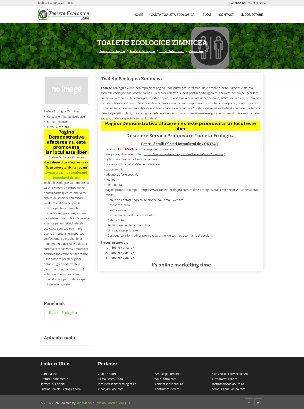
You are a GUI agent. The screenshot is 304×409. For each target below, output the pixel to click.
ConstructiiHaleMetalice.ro (230, 374)
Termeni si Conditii (53, 384)
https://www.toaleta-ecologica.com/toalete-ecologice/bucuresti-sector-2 (189, 190)
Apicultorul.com (165, 379)
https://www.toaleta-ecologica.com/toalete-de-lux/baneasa (183, 154)
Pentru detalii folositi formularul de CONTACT (179, 143)
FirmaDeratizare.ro (225, 379)
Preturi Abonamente (54, 379)
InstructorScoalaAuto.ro (228, 384)
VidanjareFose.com (110, 389)
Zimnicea (196, 51)
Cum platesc (49, 374)
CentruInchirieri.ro (167, 389)
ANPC (123, 403)
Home (138, 15)
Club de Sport (107, 374)
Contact (226, 15)
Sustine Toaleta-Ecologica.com (61, 389)
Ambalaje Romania (167, 374)
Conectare (252, 15)
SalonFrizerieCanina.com (228, 389)
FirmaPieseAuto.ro (110, 379)
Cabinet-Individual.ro (169, 384)
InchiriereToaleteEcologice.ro (117, 384)
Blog (206, 15)
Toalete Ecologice (142, 51)
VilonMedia (84, 403)
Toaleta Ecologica (112, 51)
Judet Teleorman (172, 51)
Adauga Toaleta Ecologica (247, 3)
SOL (130, 403)
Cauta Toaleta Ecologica (173, 15)
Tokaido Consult (106, 403)
